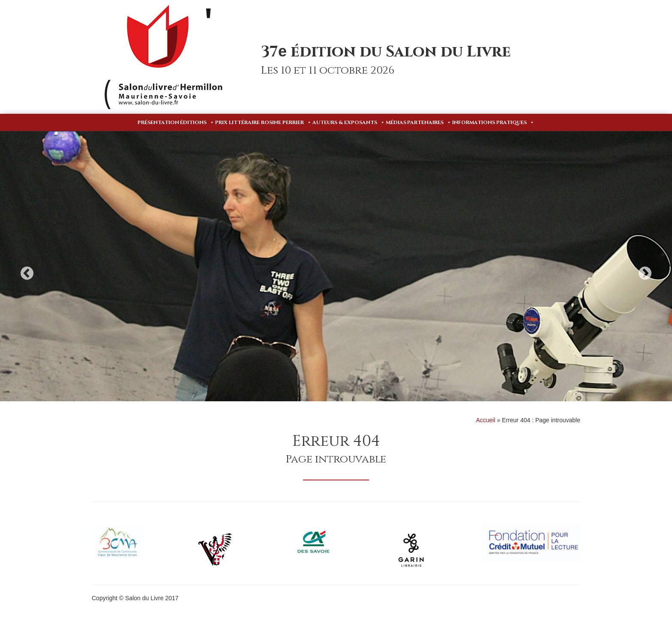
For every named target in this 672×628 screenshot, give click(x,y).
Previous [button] (27, 273)
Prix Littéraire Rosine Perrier (263, 122)
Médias (396, 122)
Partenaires (429, 122)
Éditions (197, 122)
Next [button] (645, 273)
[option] (336, 266)
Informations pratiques (493, 122)
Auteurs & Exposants (348, 122)
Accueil (485, 420)
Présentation (158, 122)
